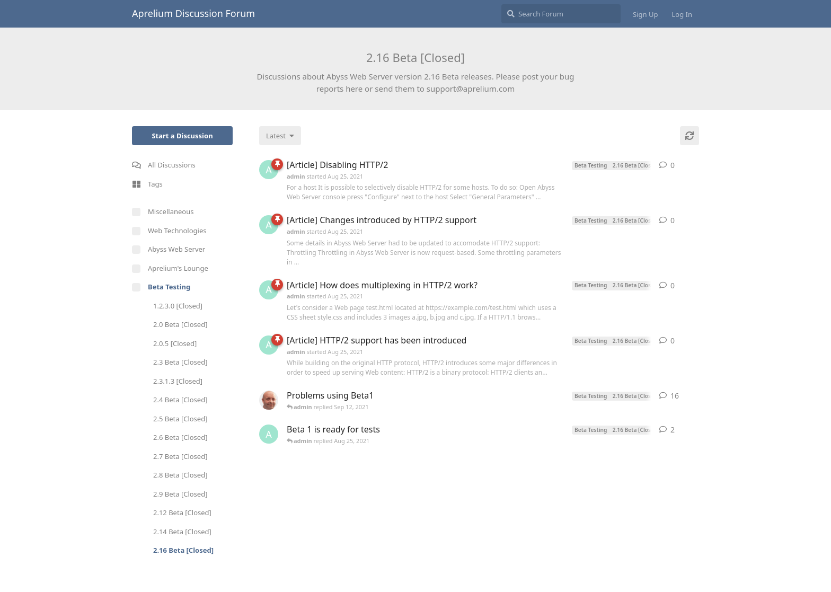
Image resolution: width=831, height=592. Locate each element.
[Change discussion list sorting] (280, 135)
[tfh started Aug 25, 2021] (268, 400)
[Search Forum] (561, 13)
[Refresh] (689, 135)
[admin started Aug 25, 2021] (268, 169)
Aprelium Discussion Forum (193, 13)
